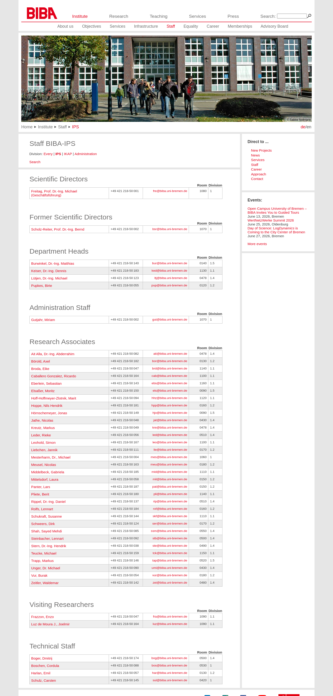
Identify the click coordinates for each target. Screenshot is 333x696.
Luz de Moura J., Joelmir (50, 624)
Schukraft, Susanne (46, 516)
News (255, 155)
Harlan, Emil (40, 673)
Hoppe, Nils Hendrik (46, 406)
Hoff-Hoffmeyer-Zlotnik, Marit (53, 398)
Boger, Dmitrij (41, 658)
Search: (268, 16)
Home (27, 126)
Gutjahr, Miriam (43, 320)
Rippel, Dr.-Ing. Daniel (48, 502)
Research (118, 16)
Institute (80, 16)
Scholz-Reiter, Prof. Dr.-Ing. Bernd (57, 229)
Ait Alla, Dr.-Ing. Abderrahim (52, 354)
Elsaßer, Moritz (43, 391)
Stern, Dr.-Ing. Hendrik (48, 546)
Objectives (91, 26)
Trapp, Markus (42, 561)
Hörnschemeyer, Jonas (49, 413)
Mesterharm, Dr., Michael (51, 457)
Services (197, 16)
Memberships (240, 26)
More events (257, 244)
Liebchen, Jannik (44, 450)
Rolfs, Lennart (42, 509)
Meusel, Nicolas (43, 465)
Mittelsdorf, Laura (44, 479)
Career (213, 26)
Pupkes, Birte (41, 286)
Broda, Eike (40, 369)
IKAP (68, 154)
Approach (258, 174)
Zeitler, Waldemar (45, 583)
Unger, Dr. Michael (45, 568)
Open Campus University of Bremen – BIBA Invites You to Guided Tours (277, 210)
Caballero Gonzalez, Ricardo (53, 376)
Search (34, 162)
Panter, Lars (40, 487)
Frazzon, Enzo (42, 617)
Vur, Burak (39, 575)
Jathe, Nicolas (42, 420)
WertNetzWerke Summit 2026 (270, 220)
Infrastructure (146, 26)
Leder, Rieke (41, 435)
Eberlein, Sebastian (46, 383)
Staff (170, 26)
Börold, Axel (40, 361)
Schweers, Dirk (43, 524)
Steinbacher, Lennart (47, 538)
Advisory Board (274, 26)
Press (233, 16)
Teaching (158, 16)
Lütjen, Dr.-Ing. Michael (49, 278)
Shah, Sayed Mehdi (46, 531)
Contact (257, 179)
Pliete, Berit (40, 494)
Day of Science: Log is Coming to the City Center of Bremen (276, 230)
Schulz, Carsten (43, 680)
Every (47, 154)
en (309, 126)
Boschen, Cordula (45, 666)
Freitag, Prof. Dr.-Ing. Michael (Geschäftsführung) (54, 193)
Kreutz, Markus (43, 428)
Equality (191, 26)
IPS (75, 126)
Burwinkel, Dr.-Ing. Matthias (52, 263)
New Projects (261, 150)
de (303, 126)
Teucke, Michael (43, 553)
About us (65, 26)
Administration (85, 154)
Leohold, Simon (43, 442)
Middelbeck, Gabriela (47, 472)
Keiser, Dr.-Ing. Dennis (48, 271)
